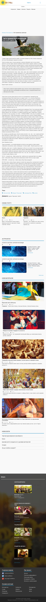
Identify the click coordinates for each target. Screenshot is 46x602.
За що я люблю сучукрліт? (9, 448)
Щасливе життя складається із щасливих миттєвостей (16, 442)
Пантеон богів (7, 193)
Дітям (30, 591)
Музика (21, 494)
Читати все (41, 275)
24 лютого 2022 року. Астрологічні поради (13, 259)
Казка (3, 439)
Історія (3, 589)
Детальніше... (17, 500)
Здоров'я (18, 589)
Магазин (33, 9)
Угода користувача (28, 577)
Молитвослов (19, 591)
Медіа (30, 589)
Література (4, 591)
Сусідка (4, 445)
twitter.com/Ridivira (7, 575)
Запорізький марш (19, 482)
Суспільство (18, 587)
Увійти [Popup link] (29, 2)
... (24, 335)
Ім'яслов (23, 9)
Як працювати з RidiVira (29, 579)
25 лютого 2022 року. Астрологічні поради (13, 242)
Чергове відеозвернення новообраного (12, 436)
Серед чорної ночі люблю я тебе (22, 504)
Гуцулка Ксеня (18, 524)
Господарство (32, 587)
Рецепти (28, 9)
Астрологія (13, 9)
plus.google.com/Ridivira (8, 578)
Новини (18, 9)
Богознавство (5, 587)
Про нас (26, 573)
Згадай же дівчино (19, 546)
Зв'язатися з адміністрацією (30, 581)
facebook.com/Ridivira (8, 573)
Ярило (3, 218)
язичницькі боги (28, 193)
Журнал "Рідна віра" (17, 193)
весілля (35, 193)
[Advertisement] (23, 20)
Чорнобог (25, 218)
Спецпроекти (5, 593)
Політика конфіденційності (30, 575)
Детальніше (30, 252)
